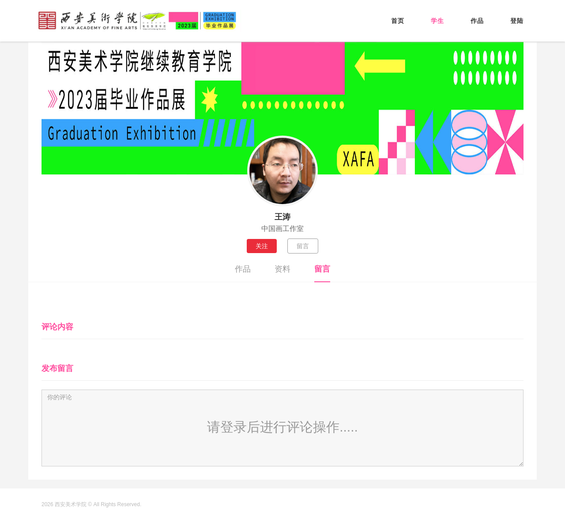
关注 (262, 246)
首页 (397, 20)
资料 (282, 269)
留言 (303, 246)
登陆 (517, 20)
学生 (437, 20)
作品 (477, 20)
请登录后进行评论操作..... (282, 427)
